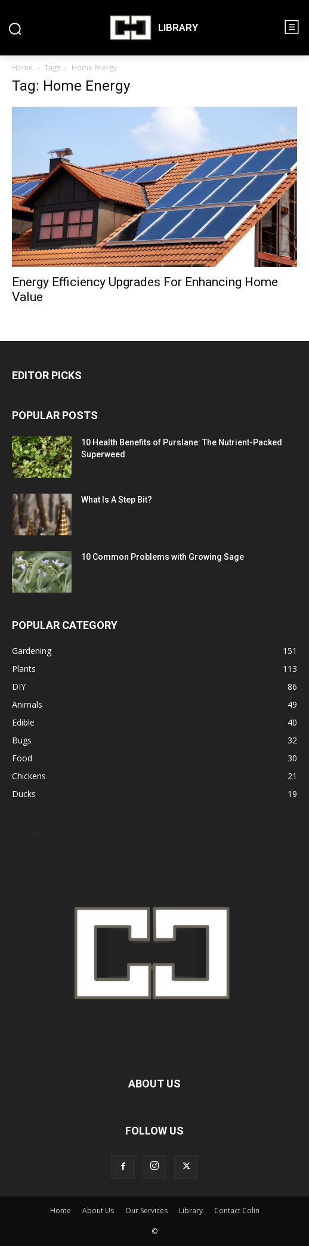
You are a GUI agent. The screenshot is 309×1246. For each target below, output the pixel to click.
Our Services (146, 1210)
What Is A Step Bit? (116, 499)
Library (191, 1210)
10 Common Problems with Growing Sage (162, 557)
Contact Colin (236, 1210)
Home (22, 68)
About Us (98, 1210)
